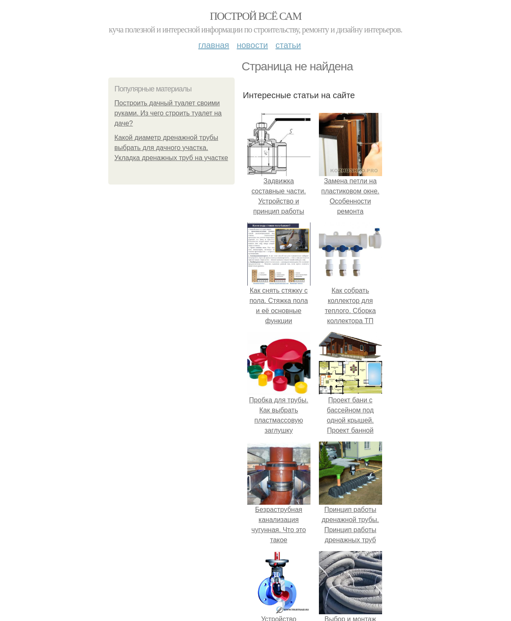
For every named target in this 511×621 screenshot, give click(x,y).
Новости (252, 45)
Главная (213, 45)
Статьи (288, 45)
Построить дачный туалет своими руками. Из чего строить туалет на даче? (168, 113)
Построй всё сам (255, 16)
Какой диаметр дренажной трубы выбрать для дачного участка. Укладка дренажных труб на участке (171, 147)
